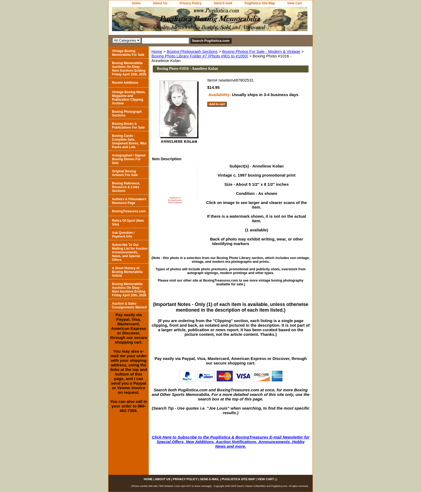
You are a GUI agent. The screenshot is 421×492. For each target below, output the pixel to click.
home (136, 3)
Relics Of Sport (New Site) (128, 222)
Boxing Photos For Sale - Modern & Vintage (261, 51)
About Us (160, 3)
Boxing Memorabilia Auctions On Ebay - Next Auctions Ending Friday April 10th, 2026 (129, 68)
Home (156, 51)
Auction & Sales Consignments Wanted (129, 305)
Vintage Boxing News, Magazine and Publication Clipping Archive (129, 97)
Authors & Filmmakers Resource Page (129, 201)
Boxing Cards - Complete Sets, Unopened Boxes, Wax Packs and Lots (129, 141)
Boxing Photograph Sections (192, 51)
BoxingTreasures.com (129, 211)
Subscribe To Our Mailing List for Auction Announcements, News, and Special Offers (130, 252)
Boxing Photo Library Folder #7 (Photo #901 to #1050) (199, 56)
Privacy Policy (190, 3)
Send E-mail (223, 3)
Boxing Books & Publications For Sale (128, 125)
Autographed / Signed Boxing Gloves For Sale (129, 159)
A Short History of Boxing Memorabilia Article (127, 272)
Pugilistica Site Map (260, 3)
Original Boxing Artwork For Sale (125, 173)
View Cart (294, 3)
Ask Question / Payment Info (123, 234)
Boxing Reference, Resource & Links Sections (126, 187)
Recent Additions (125, 83)
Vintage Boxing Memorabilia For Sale (128, 53)
